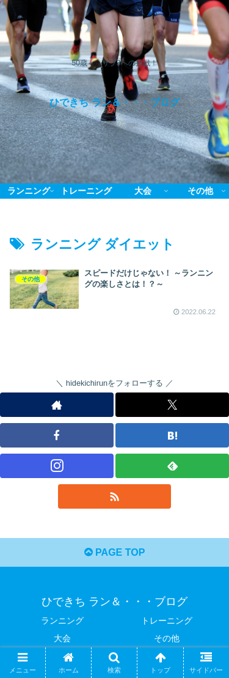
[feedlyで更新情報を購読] (172, 466)
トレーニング (166, 620)
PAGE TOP (114, 552)
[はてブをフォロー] (172, 435)
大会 (62, 638)
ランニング (62, 620)
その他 (167, 638)
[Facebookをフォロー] (57, 435)
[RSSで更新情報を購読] (115, 496)
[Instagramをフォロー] (57, 466)
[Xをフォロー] (172, 404)
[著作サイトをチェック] (57, 404)
